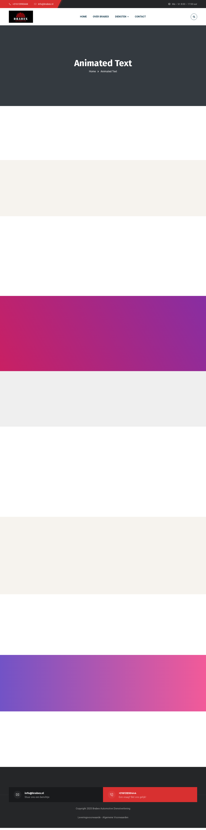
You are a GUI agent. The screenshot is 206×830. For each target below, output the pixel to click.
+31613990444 (128, 795)
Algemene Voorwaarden (115, 819)
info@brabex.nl (34, 795)
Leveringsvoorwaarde (89, 819)
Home (92, 71)
